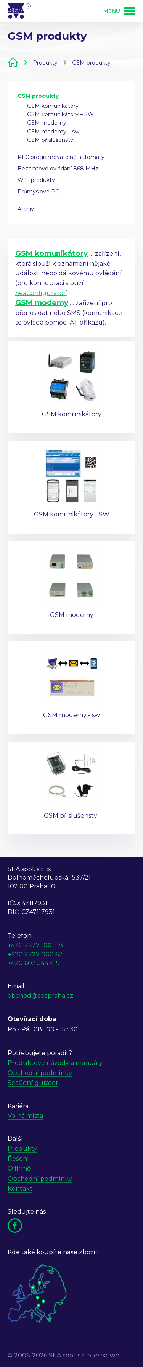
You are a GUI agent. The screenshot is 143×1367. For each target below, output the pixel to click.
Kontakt (20, 1188)
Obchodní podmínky (40, 1072)
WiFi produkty (36, 180)
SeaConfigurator (40, 293)
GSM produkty (91, 63)
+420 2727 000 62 (35, 954)
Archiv (26, 209)
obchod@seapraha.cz (40, 995)
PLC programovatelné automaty (61, 157)
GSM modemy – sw (53, 131)
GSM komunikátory (53, 105)
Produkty (45, 63)
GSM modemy (46, 122)
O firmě (19, 1168)
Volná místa (25, 1115)
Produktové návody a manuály (55, 1063)
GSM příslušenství (50, 139)
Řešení (18, 1158)
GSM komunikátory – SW (60, 114)
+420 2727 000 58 (35, 945)
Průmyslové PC (38, 191)
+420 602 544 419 (34, 963)
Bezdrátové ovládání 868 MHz (58, 168)
